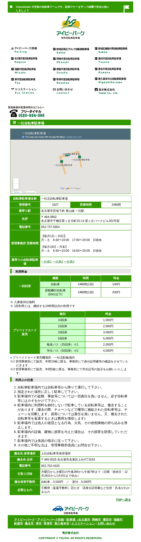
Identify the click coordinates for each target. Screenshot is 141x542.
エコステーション (29, 91)
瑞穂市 (118, 519)
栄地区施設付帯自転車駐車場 (112, 50)
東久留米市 (61, 523)
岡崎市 (96, 519)
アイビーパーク (24, 519)
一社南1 (46, 261)
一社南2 (58, 261)
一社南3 (69, 261)
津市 (39, 523)
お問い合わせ (70, 91)
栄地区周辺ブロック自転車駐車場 (70, 50)
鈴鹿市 (18, 523)
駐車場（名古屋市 (78, 519)
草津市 (47, 523)
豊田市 (107, 519)
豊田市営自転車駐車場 (112, 60)
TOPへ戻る (123, 499)
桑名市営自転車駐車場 (112, 70)
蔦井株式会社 (112, 91)
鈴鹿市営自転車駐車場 (70, 70)
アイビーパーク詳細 (29, 50)
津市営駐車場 (29, 80)
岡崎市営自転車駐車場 (70, 60)
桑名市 (29, 523)
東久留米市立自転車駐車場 (112, 80)
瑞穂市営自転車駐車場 (29, 70)
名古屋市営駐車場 (29, 60)
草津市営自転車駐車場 (70, 80)
